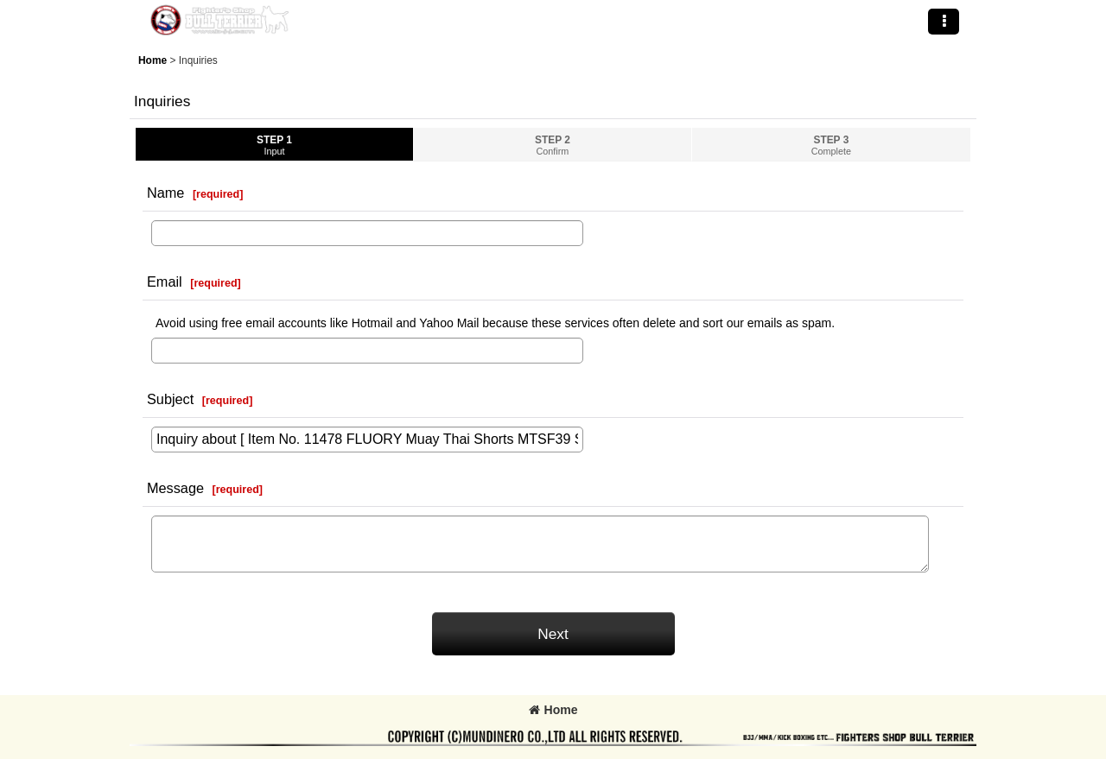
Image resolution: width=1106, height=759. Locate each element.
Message (175, 488)
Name (165, 192)
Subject (170, 399)
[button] (943, 22)
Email (164, 281)
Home (553, 710)
